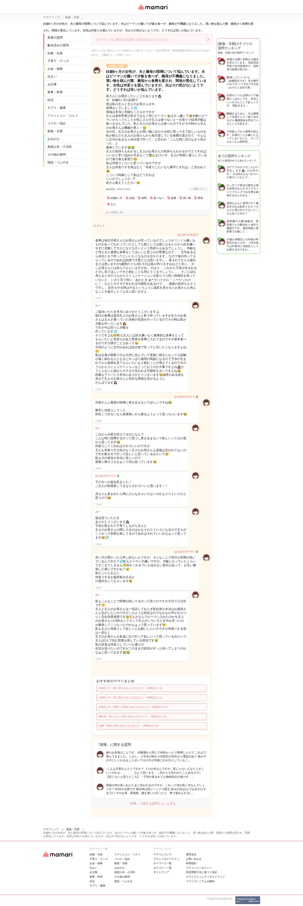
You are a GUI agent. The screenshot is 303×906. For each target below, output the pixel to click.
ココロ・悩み (56, 123)
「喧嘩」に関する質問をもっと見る (151, 803)
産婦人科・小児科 (59, 146)
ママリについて (162, 854)
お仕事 (52, 84)
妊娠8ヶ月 (117, 198)
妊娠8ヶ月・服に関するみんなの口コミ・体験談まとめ (131, 688)
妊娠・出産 (55, 53)
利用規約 (191, 863)
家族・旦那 (55, 131)
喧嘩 (144, 198)
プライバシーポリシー (199, 867)
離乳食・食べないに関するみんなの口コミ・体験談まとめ (132, 716)
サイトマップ (161, 872)
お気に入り (199, 188)
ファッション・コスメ (62, 115)
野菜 (200, 198)
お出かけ (53, 139)
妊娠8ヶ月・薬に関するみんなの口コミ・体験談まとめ (131, 697)
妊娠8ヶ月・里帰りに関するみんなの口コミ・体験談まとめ (133, 706)
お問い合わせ (193, 858)
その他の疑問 (56, 154)
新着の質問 (55, 37)
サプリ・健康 (56, 107)
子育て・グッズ (58, 61)
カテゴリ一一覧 (162, 867)
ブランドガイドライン (166, 858)
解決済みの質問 (58, 45)
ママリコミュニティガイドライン (205, 876)
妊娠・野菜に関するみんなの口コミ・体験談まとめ (129, 725)
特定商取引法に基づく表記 (201, 872)
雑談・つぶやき (58, 162)
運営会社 (191, 854)
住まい (52, 76)
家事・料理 (55, 92)
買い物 (187, 198)
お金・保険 (55, 68)
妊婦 (131, 198)
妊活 (50, 100)
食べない (159, 198)
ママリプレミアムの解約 (200, 881)
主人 (113, 204)
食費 (173, 198)
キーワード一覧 (162, 863)
